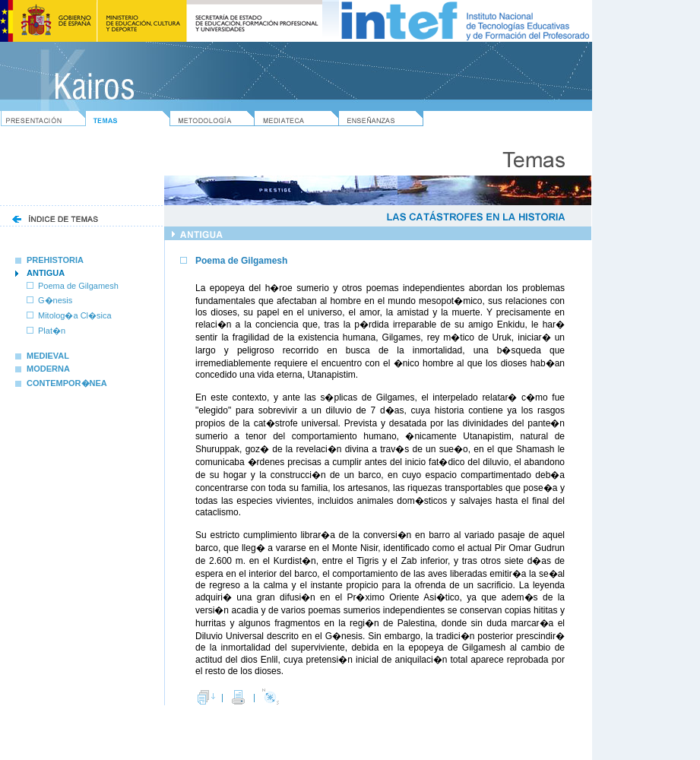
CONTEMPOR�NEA (61, 383)
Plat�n (51, 330)
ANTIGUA (46, 272)
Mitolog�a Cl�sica (75, 315)
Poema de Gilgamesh (78, 285)
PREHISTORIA (49, 259)
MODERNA (42, 368)
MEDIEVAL (42, 355)
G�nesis (55, 300)
